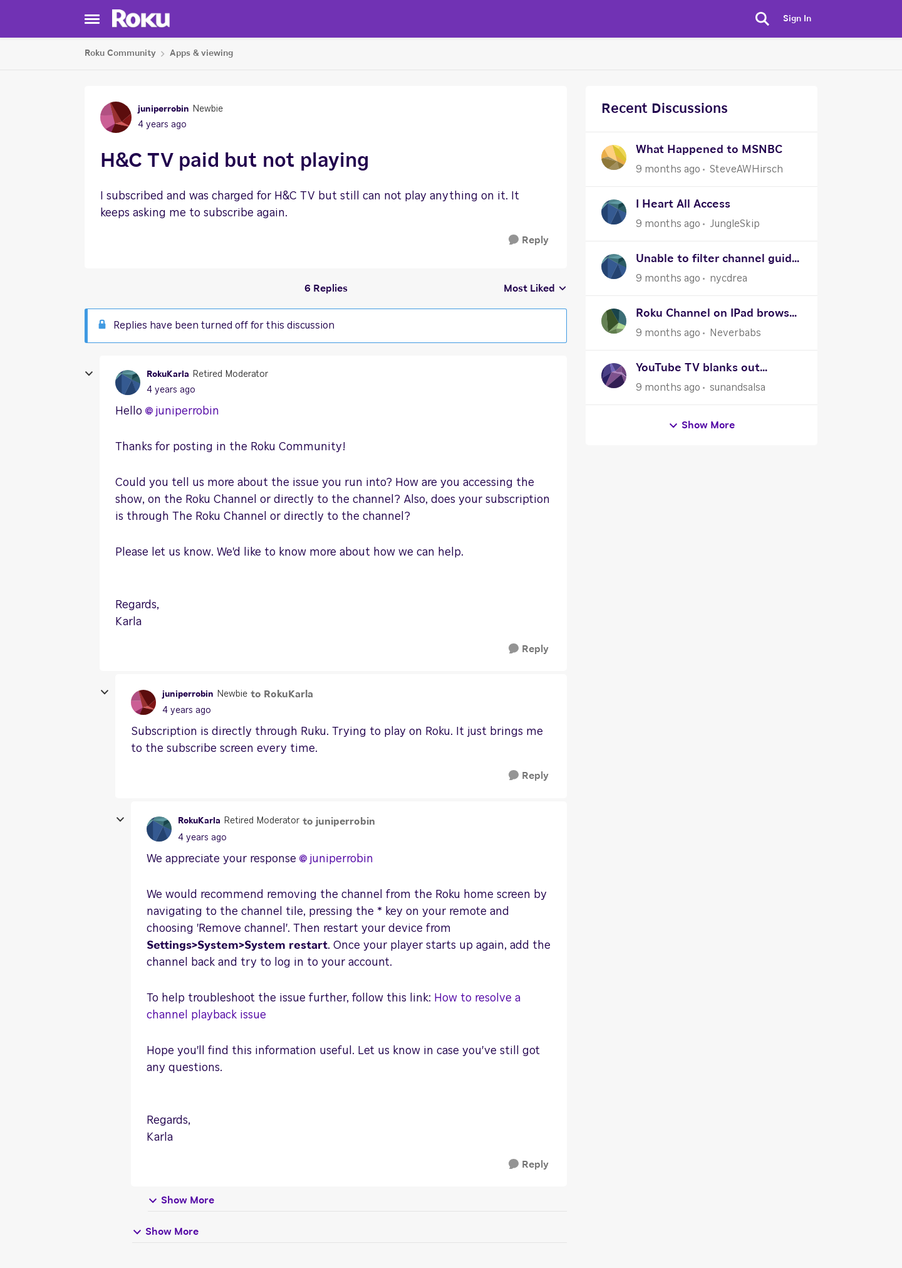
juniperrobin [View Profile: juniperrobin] (163, 109)
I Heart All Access (683, 204)
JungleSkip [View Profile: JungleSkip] (735, 224)
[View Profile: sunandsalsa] (613, 375)
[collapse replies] (88, 373)
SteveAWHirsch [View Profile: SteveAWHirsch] (746, 169)
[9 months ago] (668, 169)
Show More (181, 1200)
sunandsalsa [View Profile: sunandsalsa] (737, 388)
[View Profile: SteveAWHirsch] (613, 157)
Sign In (797, 18)
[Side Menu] (92, 18)
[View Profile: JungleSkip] (613, 212)
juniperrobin (187, 411)
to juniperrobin (339, 821)
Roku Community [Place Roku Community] (120, 53)
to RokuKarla (282, 694)
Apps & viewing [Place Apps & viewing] (201, 53)
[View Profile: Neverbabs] (613, 321)
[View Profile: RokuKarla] (127, 382)
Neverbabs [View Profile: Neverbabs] (735, 333)
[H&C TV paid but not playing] (171, 390)
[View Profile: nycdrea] (613, 266)
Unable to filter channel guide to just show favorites (717, 260)
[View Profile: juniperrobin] (116, 117)
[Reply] (528, 240)
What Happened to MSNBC (709, 150)
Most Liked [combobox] (535, 289)
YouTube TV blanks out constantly (698, 369)
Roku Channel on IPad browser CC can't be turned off (718, 315)
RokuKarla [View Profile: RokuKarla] (168, 374)
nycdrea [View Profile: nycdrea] (728, 278)
